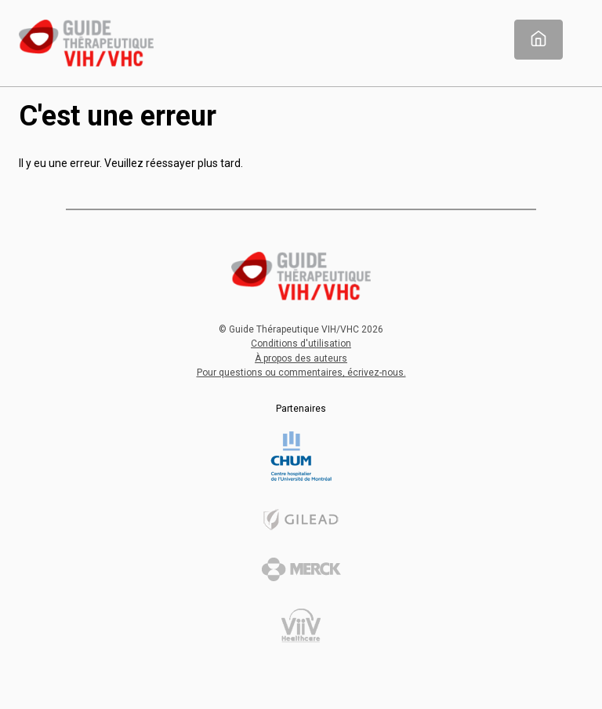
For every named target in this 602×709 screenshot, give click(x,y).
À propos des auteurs (301, 358)
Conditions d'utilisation (301, 343)
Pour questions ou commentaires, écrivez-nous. (301, 372)
